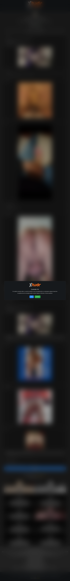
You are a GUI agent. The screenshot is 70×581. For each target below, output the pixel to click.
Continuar (37, 296)
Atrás (32, 296)
